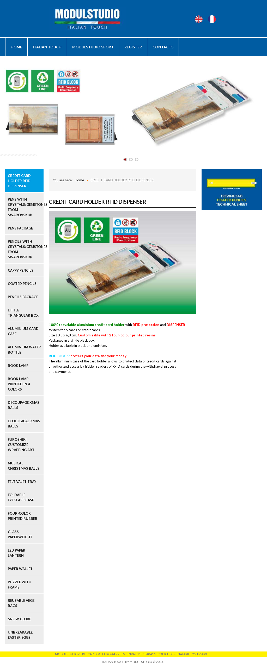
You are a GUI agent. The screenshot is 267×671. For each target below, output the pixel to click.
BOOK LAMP (18, 365)
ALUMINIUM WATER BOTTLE (24, 349)
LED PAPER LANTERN (16, 553)
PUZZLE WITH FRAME (19, 584)
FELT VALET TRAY (22, 482)
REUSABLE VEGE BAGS (21, 603)
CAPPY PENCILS (20, 270)
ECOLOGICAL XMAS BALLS (24, 423)
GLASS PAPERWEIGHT (20, 534)
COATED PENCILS (22, 284)
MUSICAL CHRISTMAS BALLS (23, 465)
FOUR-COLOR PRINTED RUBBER (22, 516)
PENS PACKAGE (20, 228)
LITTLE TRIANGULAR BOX (23, 312)
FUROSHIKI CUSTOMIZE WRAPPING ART (21, 444)
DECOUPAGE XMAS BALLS (23, 405)
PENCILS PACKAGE (23, 297)
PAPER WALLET (20, 569)
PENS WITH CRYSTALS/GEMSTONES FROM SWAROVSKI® (26, 207)
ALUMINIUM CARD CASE (23, 331)
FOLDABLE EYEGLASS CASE (21, 497)
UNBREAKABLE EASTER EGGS (20, 635)
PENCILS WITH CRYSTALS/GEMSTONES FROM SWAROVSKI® (26, 249)
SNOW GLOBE (19, 619)
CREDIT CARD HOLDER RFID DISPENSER (19, 181)
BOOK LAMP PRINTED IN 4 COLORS (19, 384)
